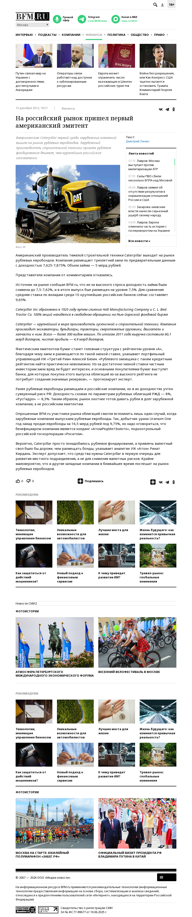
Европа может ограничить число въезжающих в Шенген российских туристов (115, 79)
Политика (116, 35)
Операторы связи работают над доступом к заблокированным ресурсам (74, 79)
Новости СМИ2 (26, 603)
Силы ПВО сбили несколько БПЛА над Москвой (150, 178)
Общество (140, 35)
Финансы (94, 35)
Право (159, 35)
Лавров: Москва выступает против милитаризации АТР (144, 165)
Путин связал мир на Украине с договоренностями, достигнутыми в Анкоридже (31, 81)
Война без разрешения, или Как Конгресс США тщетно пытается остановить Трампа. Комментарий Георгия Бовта (157, 83)
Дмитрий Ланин (137, 141)
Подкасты (47, 35)
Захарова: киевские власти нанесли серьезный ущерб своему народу (148, 211)
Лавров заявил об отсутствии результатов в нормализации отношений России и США (148, 193)
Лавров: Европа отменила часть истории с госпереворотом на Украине (149, 226)
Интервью (24, 35)
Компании (71, 35)
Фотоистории (27, 611)
